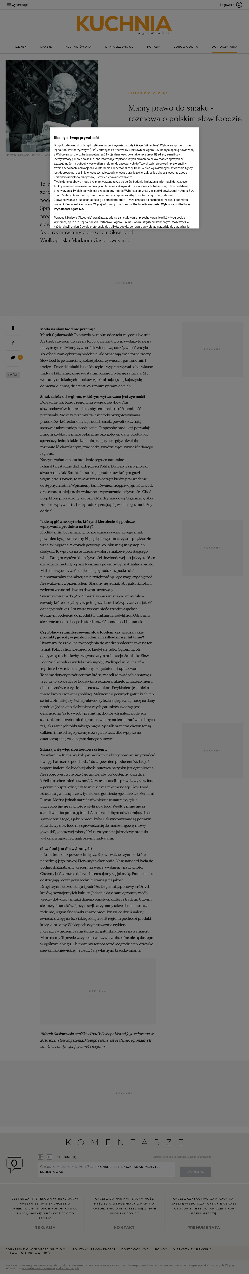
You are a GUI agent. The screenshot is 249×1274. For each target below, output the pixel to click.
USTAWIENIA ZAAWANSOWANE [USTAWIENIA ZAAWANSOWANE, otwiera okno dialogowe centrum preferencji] (81, 220)
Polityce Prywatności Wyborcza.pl (155, 204)
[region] (124, 177)
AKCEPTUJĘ (181, 220)
